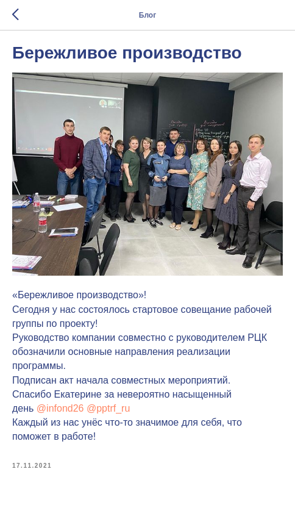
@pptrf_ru (108, 408)
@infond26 (60, 408)
